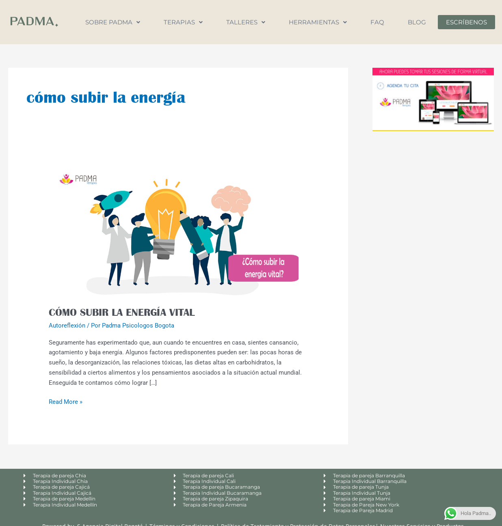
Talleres (245, 22)
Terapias (183, 22)
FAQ (377, 22)
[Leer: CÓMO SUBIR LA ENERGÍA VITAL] (178, 228)
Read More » (65, 401)
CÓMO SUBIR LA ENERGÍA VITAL (122, 312)
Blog (417, 22)
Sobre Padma (112, 22)
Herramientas (318, 22)
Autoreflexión (67, 325)
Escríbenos (466, 22)
